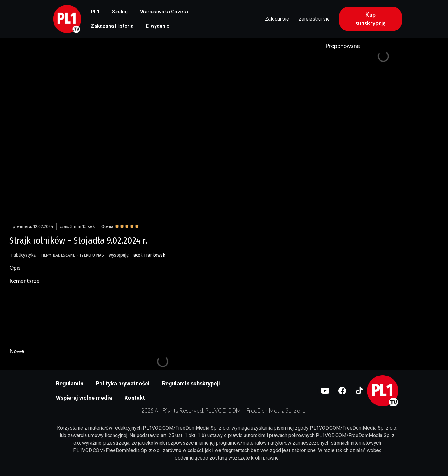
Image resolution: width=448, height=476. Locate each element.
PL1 (95, 12)
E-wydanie (158, 26)
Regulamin (69, 383)
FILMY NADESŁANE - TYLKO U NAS (72, 255)
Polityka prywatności (123, 383)
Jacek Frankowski (149, 255)
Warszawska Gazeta (164, 12)
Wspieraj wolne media (84, 397)
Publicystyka (23, 255)
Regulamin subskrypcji (191, 383)
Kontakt (134, 397)
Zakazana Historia (112, 26)
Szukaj (120, 12)
